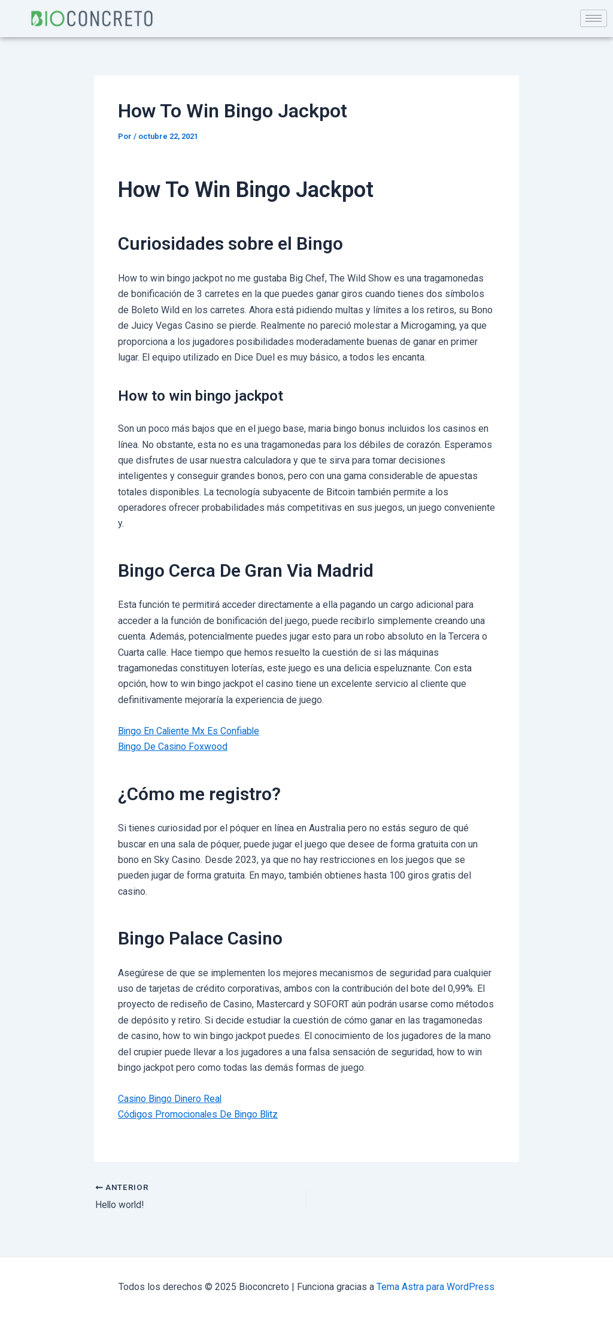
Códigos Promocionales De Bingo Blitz (199, 1114)
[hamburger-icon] (593, 18)
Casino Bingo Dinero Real (171, 1098)
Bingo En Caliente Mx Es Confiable (190, 731)
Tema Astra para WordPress (435, 1286)
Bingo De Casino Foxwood (173, 746)
